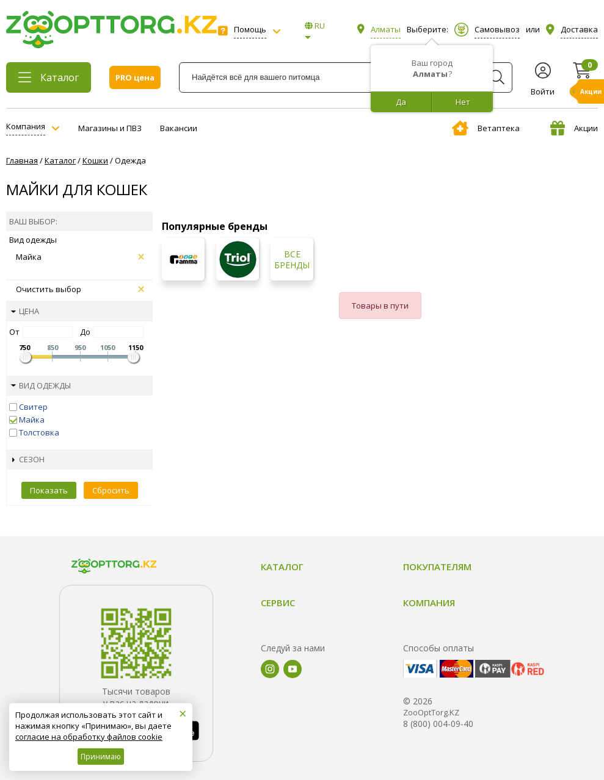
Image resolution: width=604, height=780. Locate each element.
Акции (574, 128)
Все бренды (292, 260)
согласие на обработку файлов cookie (88, 736)
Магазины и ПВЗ (110, 128)
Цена (25, 311)
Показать (49, 490)
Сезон (28, 459)
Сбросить (110, 490)
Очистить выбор (80, 289)
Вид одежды (41, 385)
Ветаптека (486, 128)
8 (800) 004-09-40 (438, 723)
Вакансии (178, 128)
